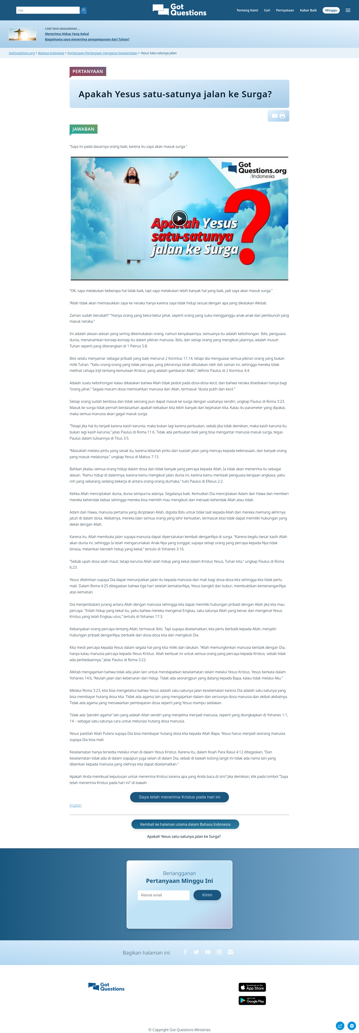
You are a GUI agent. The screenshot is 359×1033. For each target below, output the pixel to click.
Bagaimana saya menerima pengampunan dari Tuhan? (87, 39)
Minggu (331, 10)
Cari (267, 10)
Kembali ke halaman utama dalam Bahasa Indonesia (185, 824)
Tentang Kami (247, 10)
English (76, 805)
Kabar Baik (308, 10)
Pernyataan (285, 10)
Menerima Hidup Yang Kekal (67, 34)
